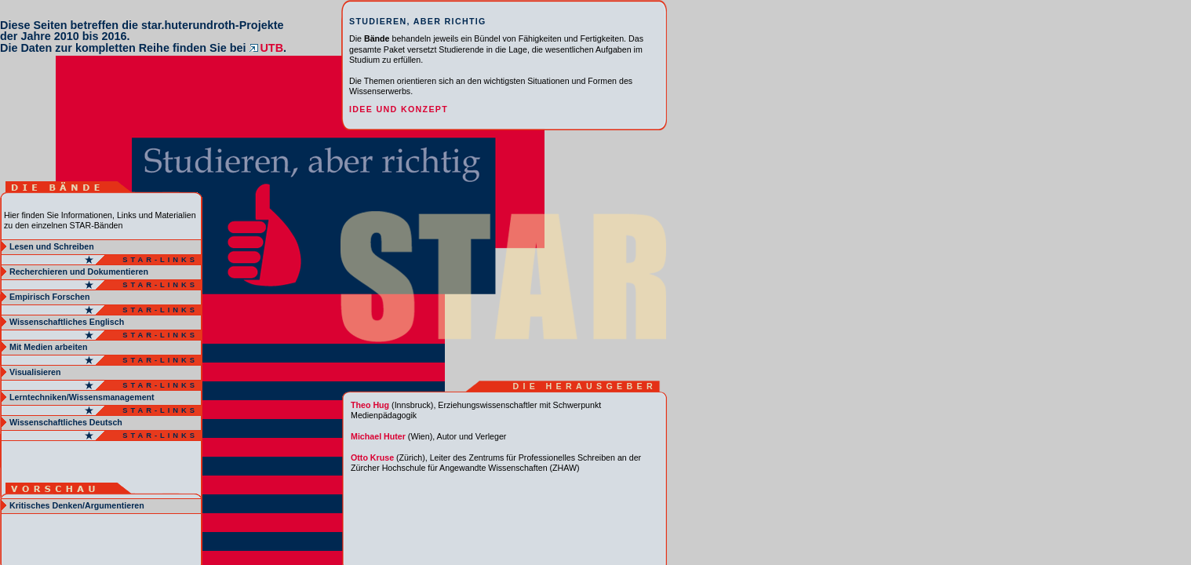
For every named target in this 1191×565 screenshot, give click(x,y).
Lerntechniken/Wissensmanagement (82, 397)
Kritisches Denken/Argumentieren (76, 505)
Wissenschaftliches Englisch (66, 321)
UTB (266, 48)
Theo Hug (370, 405)
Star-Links (160, 260)
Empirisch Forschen (49, 296)
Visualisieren (35, 372)
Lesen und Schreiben (51, 246)
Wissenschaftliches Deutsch (65, 422)
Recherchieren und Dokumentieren (78, 271)
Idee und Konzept (398, 109)
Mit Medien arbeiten (48, 347)
